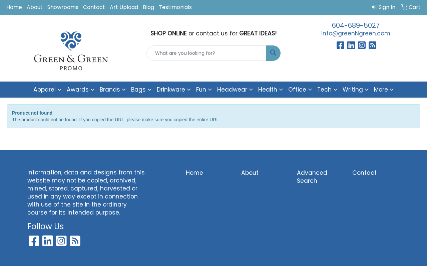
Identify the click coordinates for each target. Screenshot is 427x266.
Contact (94, 7)
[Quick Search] (206, 53)
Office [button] (297, 90)
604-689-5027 (356, 25)
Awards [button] (78, 90)
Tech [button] (324, 90)
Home (14, 7)
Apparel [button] (44, 90)
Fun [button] (201, 90)
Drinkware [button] (171, 90)
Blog (148, 7)
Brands (110, 90)
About (35, 7)
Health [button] (267, 90)
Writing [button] (353, 90)
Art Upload (124, 7)
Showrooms (62, 7)
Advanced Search (312, 177)
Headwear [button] (232, 90)
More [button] (381, 90)
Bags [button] (138, 90)
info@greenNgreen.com (355, 33)
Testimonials (175, 7)
